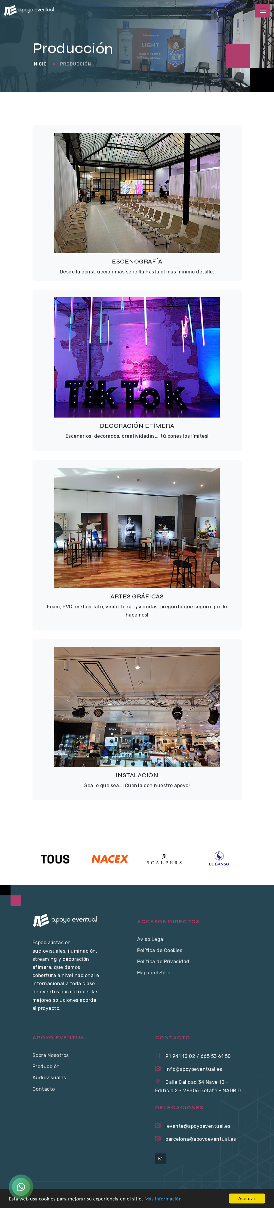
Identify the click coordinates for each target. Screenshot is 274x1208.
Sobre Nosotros (50, 1055)
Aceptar (246, 1198)
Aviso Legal (151, 939)
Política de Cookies (160, 950)
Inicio (39, 66)
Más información (163, 1199)
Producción (75, 66)
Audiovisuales (49, 1077)
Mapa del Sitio (154, 973)
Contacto (43, 1089)
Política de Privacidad (163, 961)
